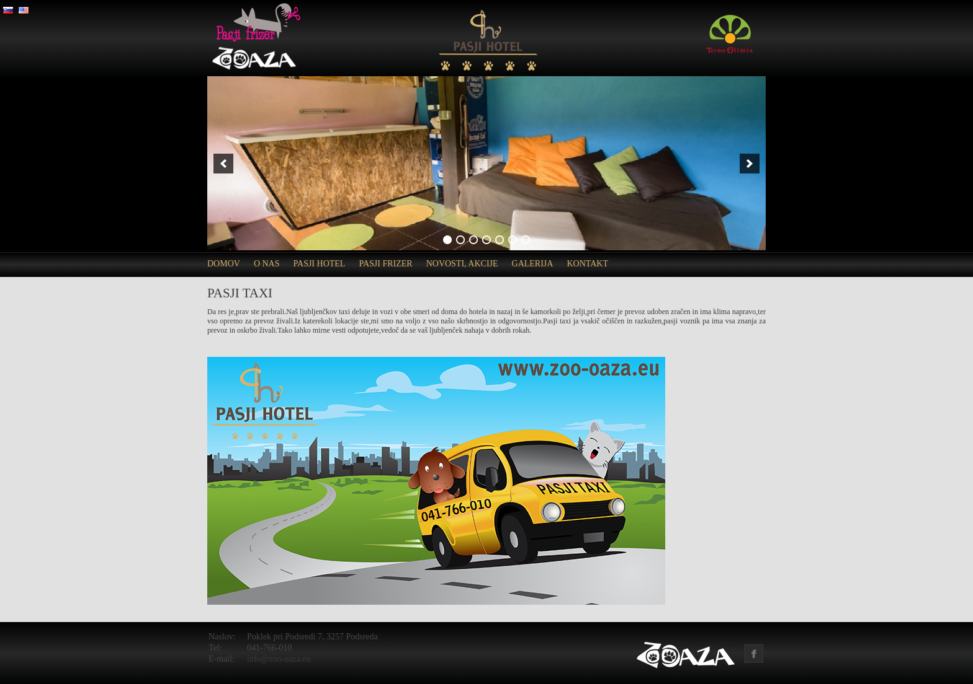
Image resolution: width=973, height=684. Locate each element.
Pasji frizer (385, 263)
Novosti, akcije (462, 263)
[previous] (223, 163)
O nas (267, 263)
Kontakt (587, 263)
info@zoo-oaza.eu (279, 659)
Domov (223, 263)
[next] (750, 163)
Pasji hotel (320, 263)
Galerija (533, 263)
